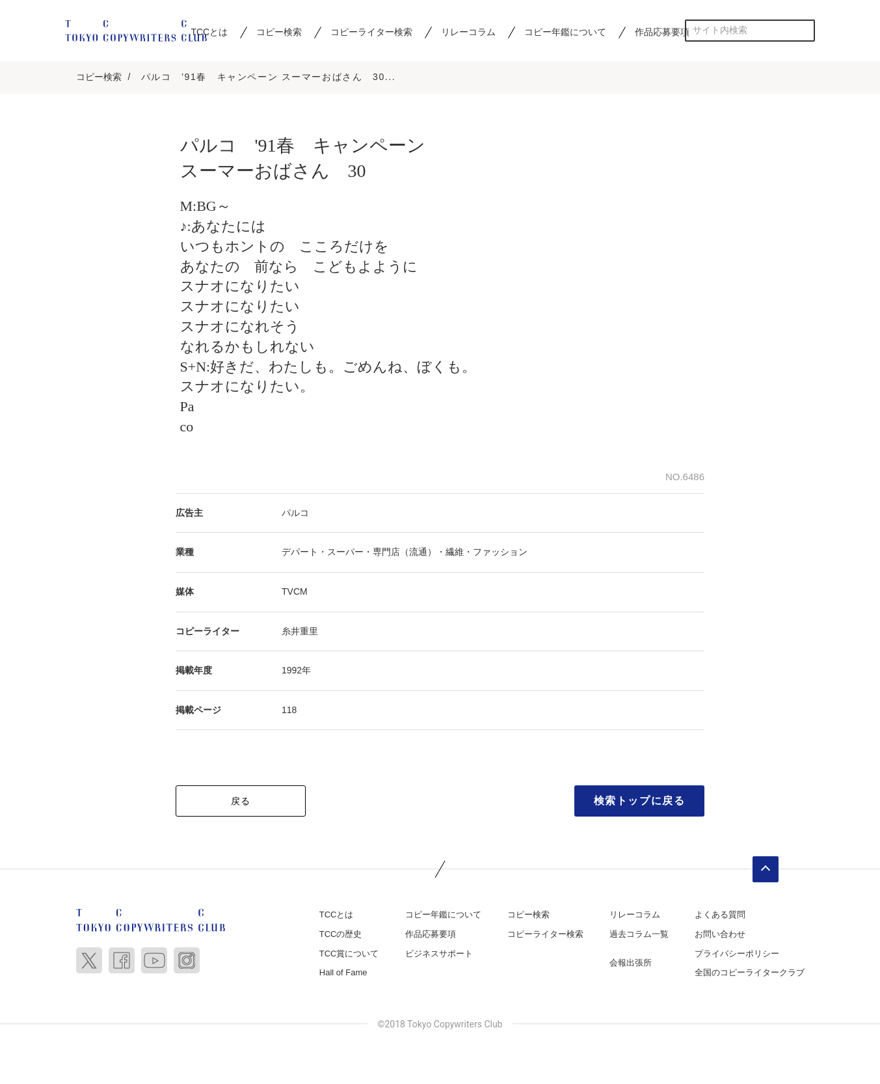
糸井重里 (300, 632)
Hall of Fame (343, 974)
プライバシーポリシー (737, 954)
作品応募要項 (662, 32)
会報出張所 (630, 963)
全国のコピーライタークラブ (750, 974)
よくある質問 (720, 916)
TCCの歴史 (340, 935)
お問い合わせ (720, 935)
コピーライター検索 (371, 32)
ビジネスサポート (439, 954)
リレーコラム (468, 32)
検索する (804, 30)
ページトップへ (766, 871)
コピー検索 (279, 32)
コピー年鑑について (565, 32)
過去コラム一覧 (639, 935)
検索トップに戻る (640, 801)
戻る (241, 802)
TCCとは (336, 916)
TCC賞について (349, 954)
